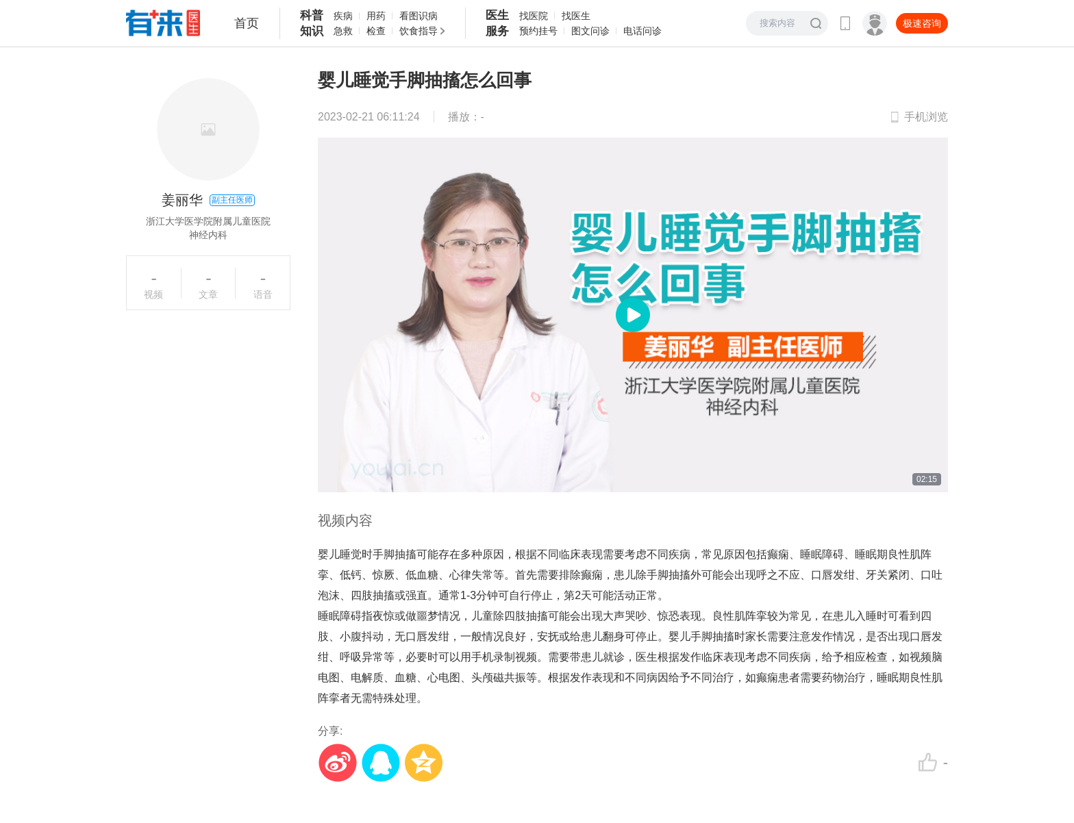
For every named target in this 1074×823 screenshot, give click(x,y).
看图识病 (418, 15)
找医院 (533, 15)
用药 (376, 15)
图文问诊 (590, 30)
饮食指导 (418, 30)
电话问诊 (642, 30)
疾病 (343, 15)
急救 (343, 30)
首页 (246, 23)
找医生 (576, 15)
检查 (376, 30)
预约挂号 (538, 30)
